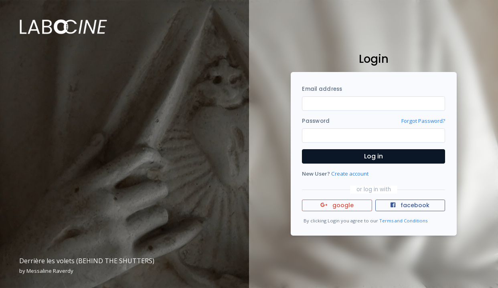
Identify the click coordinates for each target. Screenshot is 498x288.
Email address (322, 89)
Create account (349, 173)
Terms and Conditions (403, 221)
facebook (410, 205)
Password (316, 121)
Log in (373, 156)
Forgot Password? (423, 120)
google (337, 205)
